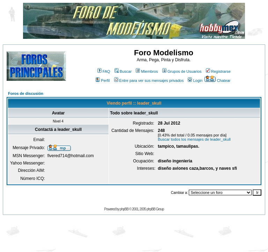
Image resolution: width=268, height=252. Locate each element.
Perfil (103, 80)
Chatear (217, 80)
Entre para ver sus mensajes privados (149, 80)
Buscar (123, 71)
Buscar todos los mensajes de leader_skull (194, 139)
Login (195, 80)
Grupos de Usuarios (182, 71)
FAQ (103, 71)
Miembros (147, 71)
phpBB (124, 209)
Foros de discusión (25, 93)
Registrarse (218, 71)
